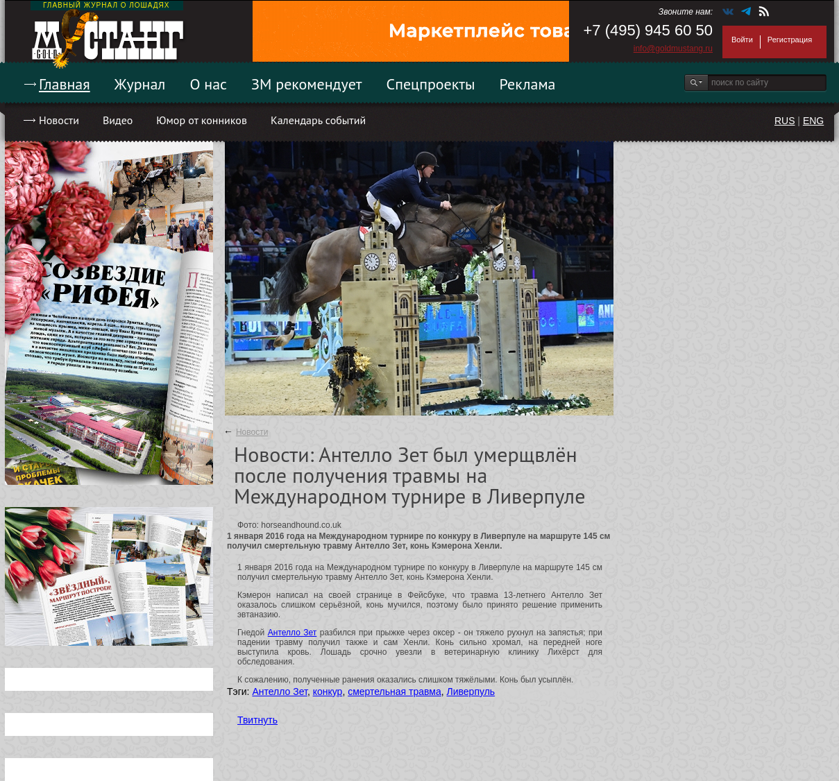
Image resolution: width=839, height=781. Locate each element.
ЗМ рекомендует (306, 84)
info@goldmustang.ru (673, 48)
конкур (328, 691)
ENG (813, 120)
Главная (64, 84)
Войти (742, 39)
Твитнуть (257, 720)
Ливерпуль (471, 691)
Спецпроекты (431, 84)
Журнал (140, 84)
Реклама (528, 84)
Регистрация (790, 39)
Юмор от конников (201, 120)
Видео (118, 120)
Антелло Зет (292, 632)
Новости (59, 120)
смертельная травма (394, 691)
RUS (784, 120)
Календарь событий (318, 120)
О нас (208, 84)
